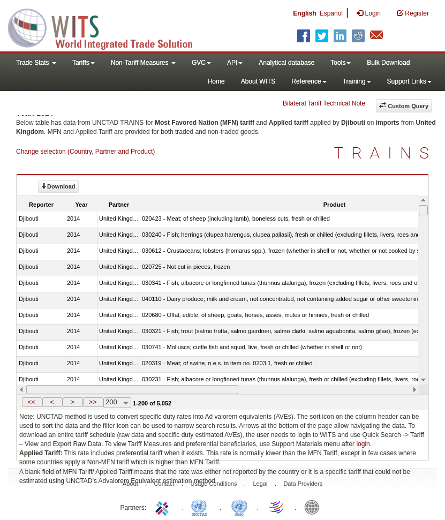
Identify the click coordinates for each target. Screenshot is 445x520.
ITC (164, 506)
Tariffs (83, 62)
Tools (340, 62)
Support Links (409, 81)
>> (92, 402)
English (304, 13)
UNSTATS (239, 506)
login (362, 444)
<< (31, 402)
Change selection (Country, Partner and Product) (85, 151)
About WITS (258, 81)
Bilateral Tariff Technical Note (324, 103)
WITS (107, 27)
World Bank (314, 506)
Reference (308, 81)
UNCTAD (201, 506)
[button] (32, 402)
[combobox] (117, 402)
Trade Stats (36, 62)
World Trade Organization (277, 506)
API (235, 62)
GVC (201, 62)
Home (216, 81)
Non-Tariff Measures (143, 62)
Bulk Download (388, 62)
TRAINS (385, 153)
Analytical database (286, 62)
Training (357, 81)
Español (331, 13)
